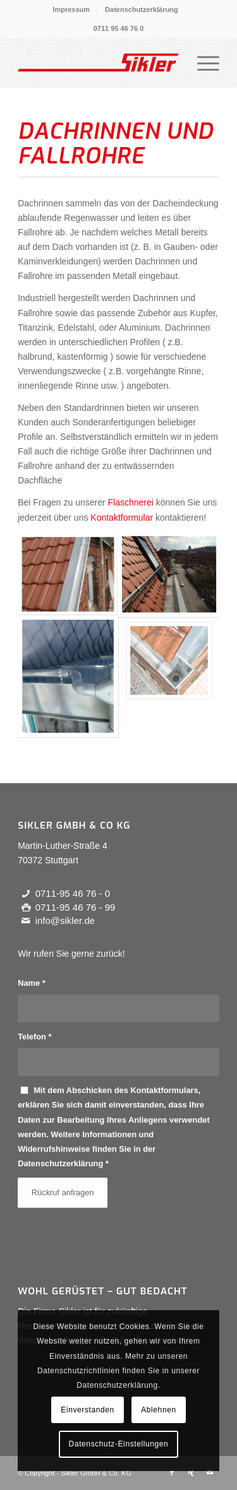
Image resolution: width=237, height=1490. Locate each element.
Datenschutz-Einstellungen (119, 1444)
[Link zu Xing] (190, 1472)
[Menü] (202, 62)
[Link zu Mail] (209, 1472)
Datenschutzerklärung (141, 9)
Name (32, 983)
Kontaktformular (121, 517)
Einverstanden (87, 1409)
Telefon (34, 1036)
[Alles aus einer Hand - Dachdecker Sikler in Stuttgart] (98, 62)
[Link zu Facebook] (171, 1472)
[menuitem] (71, 9)
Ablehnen (158, 1409)
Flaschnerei (131, 502)
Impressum (71, 9)
